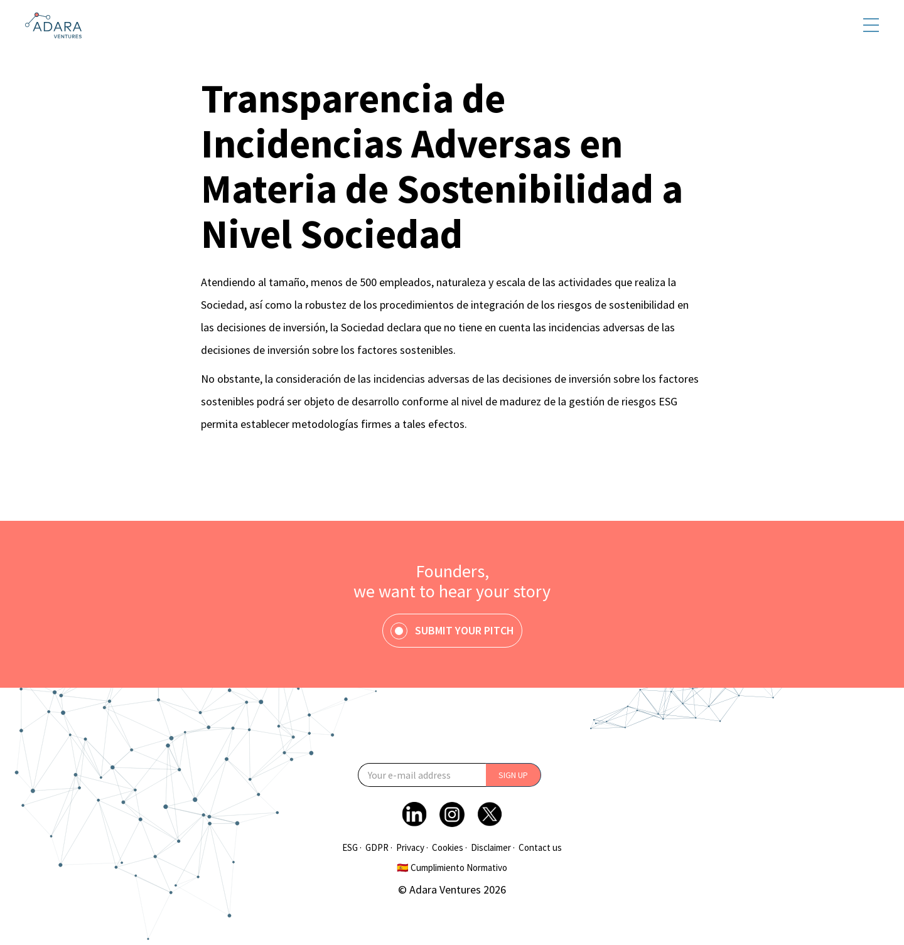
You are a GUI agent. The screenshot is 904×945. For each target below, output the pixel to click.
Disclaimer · (493, 848)
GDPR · (378, 848)
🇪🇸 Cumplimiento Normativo (452, 867)
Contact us (540, 848)
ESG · (352, 848)
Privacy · (412, 848)
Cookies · (449, 848)
